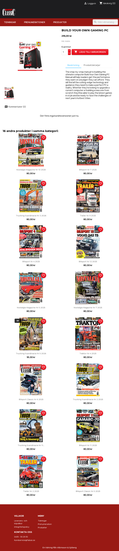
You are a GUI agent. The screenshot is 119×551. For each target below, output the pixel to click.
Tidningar (10, 22)
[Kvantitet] (65, 52)
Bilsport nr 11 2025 (88, 445)
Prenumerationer (34, 22)
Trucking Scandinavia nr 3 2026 (31, 215)
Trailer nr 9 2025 (88, 215)
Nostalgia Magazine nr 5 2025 (31, 307)
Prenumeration (45, 524)
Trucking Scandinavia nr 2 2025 (88, 399)
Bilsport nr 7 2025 (88, 170)
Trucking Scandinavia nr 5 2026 (31, 353)
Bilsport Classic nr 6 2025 (31, 399)
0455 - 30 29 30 (21, 536)
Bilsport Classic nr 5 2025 (88, 491)
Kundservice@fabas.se (24, 540)
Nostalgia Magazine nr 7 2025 (88, 307)
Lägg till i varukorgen (90, 52)
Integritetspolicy (21, 527)
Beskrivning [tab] (73, 65)
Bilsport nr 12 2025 (88, 261)
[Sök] (105, 22)
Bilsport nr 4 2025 (31, 261)
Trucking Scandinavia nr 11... (31, 445)
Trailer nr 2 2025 (31, 491)
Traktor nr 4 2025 (88, 353)
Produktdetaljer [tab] (92, 65)
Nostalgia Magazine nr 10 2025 (31, 170)
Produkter (59, 22)
